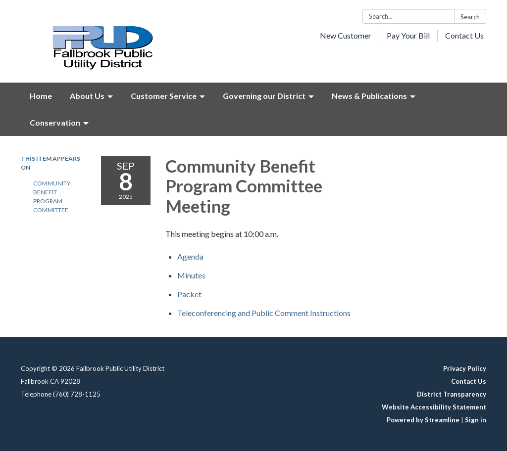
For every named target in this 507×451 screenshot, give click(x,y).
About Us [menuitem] (87, 95)
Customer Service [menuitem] (164, 95)
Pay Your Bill (408, 35)
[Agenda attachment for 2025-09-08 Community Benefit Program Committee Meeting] (190, 256)
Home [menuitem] (41, 95)
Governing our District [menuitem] (264, 95)
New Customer (345, 35)
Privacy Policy (464, 368)
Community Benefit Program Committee (51, 197)
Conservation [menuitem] (55, 122)
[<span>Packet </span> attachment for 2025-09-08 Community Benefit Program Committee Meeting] (190, 294)
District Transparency (451, 394)
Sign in (475, 420)
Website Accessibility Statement (434, 407)
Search (470, 17)
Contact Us (464, 35)
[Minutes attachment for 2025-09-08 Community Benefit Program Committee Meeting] (191, 275)
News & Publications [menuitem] (369, 95)
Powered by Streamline (423, 420)
